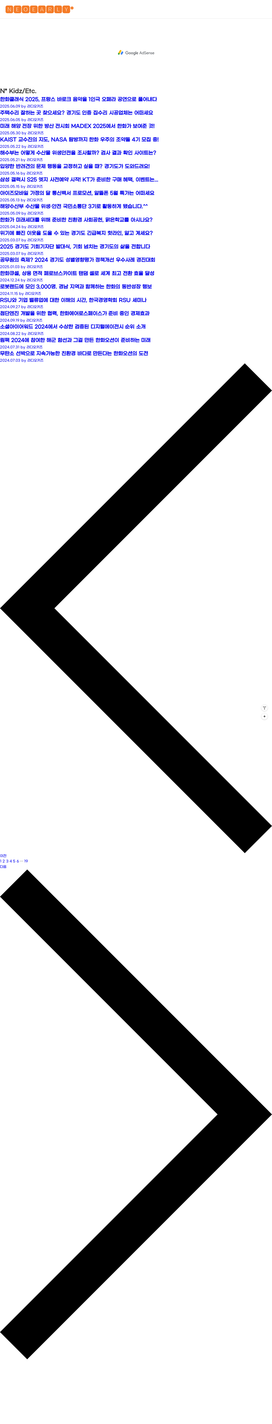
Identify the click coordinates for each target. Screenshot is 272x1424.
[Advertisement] (136, 53)
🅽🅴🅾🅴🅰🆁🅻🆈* (39, 10)
